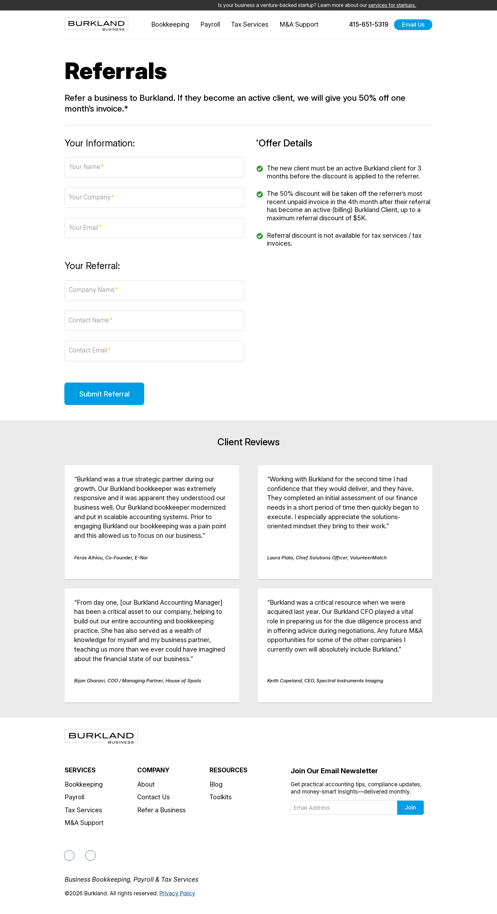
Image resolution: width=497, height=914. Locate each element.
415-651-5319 (365, 25)
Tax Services (249, 24)
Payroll (210, 24)
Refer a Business (161, 810)
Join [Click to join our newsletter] (410, 807)
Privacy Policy (177, 893)
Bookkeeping (170, 24)
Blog (216, 784)
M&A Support (299, 24)
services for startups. (392, 5)
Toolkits (221, 797)
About (146, 784)
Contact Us (153, 797)
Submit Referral (104, 393)
